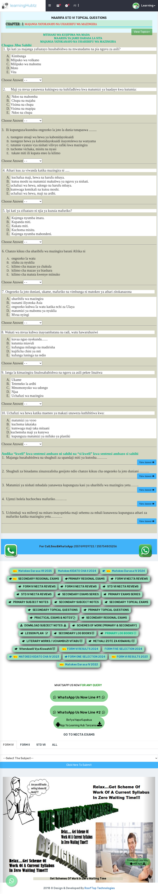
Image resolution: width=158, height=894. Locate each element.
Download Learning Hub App (137, 862)
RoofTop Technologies (99, 888)
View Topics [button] (142, 31)
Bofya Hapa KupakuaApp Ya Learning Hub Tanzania (79, 722)
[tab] (8, 745)
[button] (9, 834)
